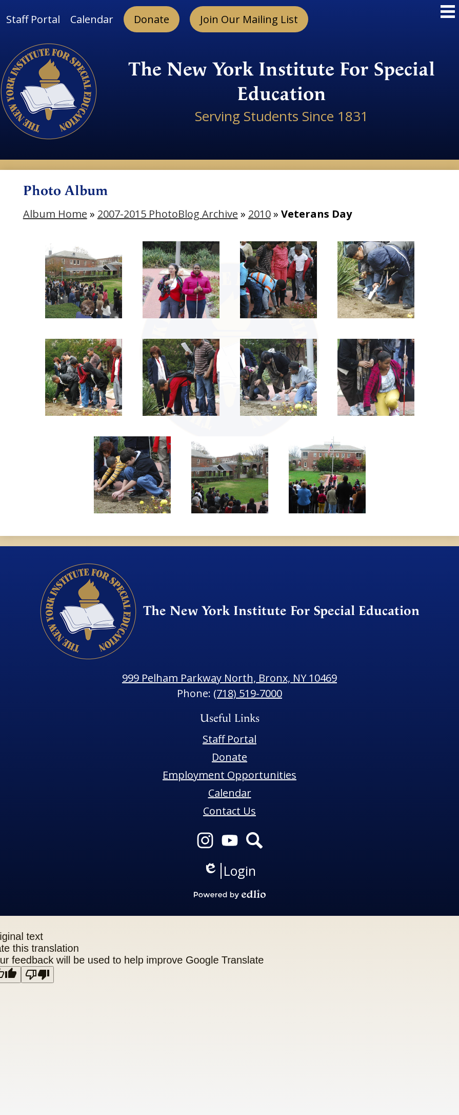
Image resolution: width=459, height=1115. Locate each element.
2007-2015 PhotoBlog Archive (167, 214)
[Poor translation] (37, 974)
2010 (259, 214)
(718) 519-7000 (247, 693)
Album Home (55, 214)
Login (229, 871)
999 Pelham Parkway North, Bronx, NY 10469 (229, 678)
